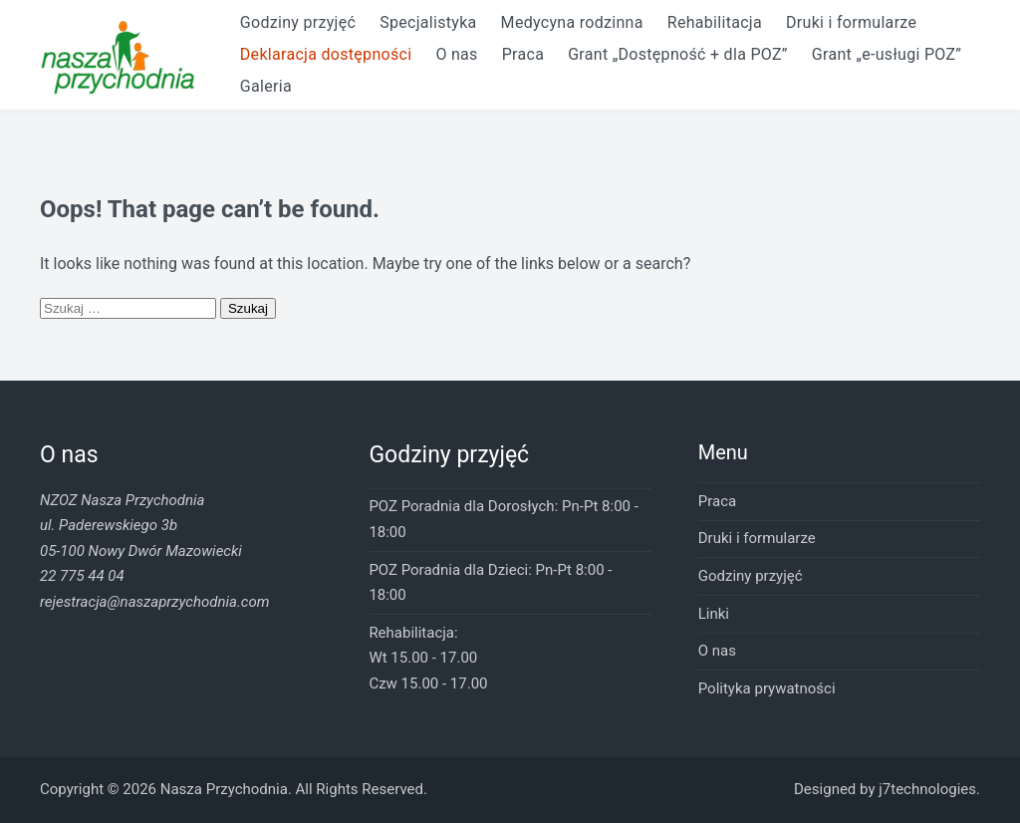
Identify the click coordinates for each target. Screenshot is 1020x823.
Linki (713, 614)
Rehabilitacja (714, 22)
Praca (523, 54)
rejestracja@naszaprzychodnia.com (154, 602)
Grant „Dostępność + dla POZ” (678, 54)
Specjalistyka (428, 22)
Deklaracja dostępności (326, 54)
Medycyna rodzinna (572, 22)
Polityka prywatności (767, 688)
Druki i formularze (851, 22)
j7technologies (927, 789)
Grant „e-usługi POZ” (886, 54)
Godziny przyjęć (298, 22)
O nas (456, 54)
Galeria (266, 86)
